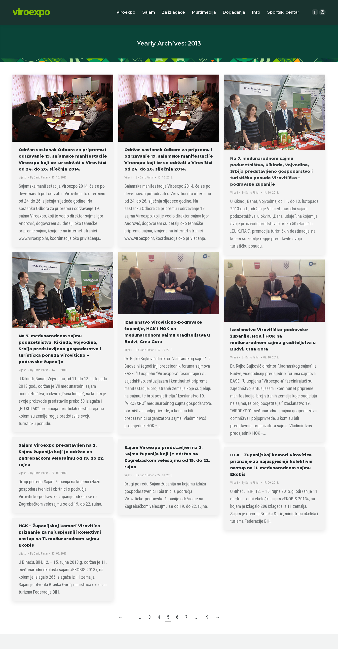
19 (206, 617)
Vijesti (22, 177)
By (39, 177)
